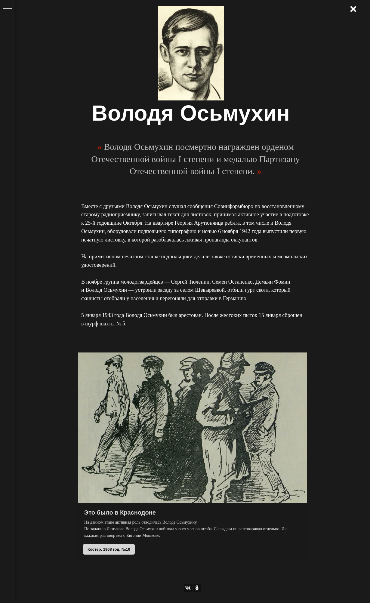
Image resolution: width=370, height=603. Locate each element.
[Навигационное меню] (7, 9)
